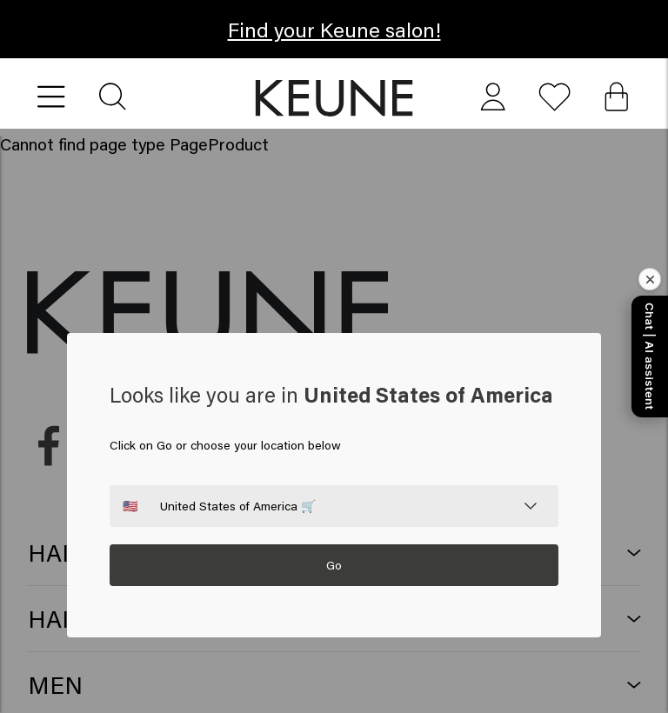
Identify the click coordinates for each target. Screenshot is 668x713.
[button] (334, 98)
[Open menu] (52, 97)
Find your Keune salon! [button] (334, 29)
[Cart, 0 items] (616, 97)
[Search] (113, 97)
